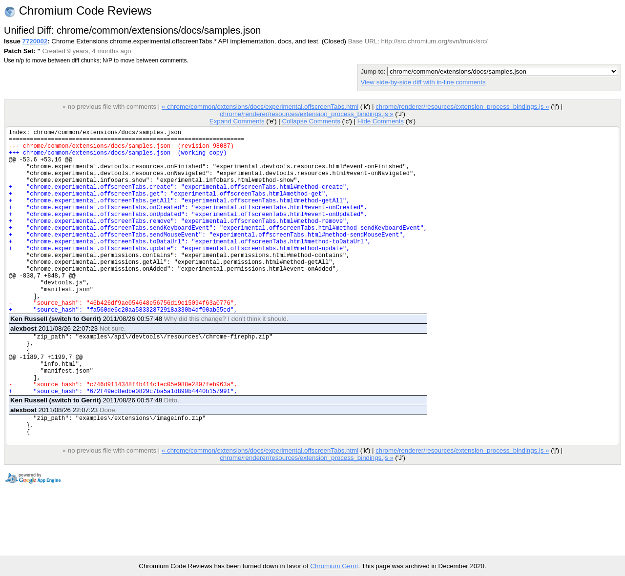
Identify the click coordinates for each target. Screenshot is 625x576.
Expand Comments (237, 121)
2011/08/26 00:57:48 (149, 358)
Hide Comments (380, 121)
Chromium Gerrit (334, 566)
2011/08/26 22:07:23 (68, 368)
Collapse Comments (311, 121)
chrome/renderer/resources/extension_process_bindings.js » (462, 106)
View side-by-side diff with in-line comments (422, 82)
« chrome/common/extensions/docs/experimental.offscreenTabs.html (260, 106)
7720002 (35, 41)
